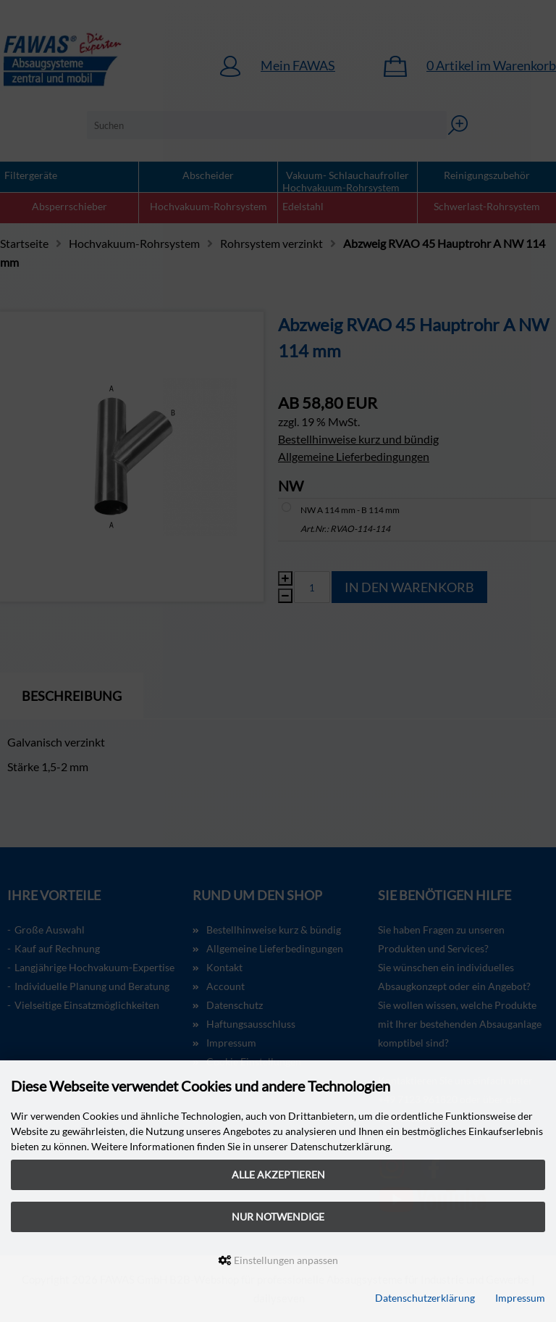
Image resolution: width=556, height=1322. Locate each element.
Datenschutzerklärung (425, 1298)
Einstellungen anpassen (278, 1260)
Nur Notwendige (278, 1216)
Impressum (520, 1298)
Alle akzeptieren (278, 1174)
